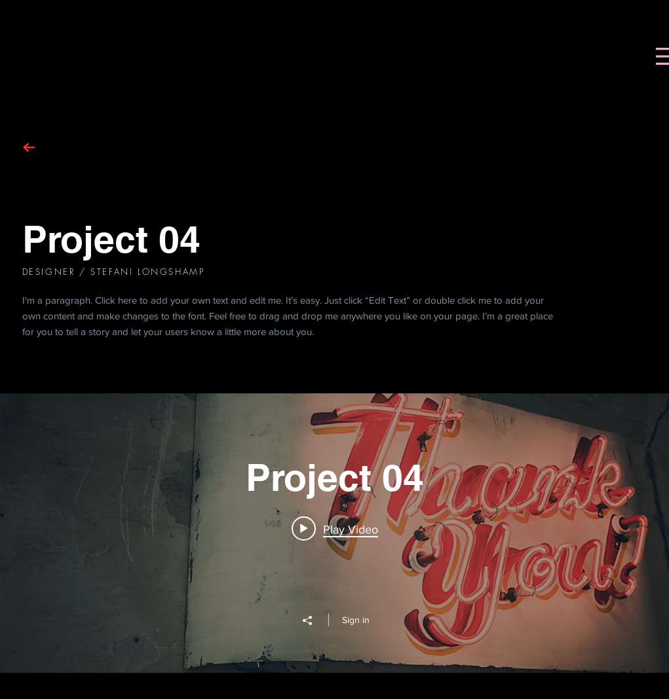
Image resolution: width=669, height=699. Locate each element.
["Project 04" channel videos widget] (334, 533)
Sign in (356, 620)
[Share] (313, 620)
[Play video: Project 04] (335, 529)
